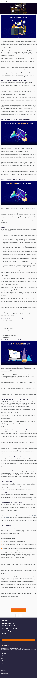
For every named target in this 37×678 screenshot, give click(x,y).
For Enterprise (3, 670)
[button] (18, 610)
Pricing (2, 663)
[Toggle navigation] (35, 1)
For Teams (2, 668)
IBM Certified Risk (12, 233)
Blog (1, 662)
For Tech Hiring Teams (4, 673)
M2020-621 (22, 289)
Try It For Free (18, 640)
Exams (2, 660)
